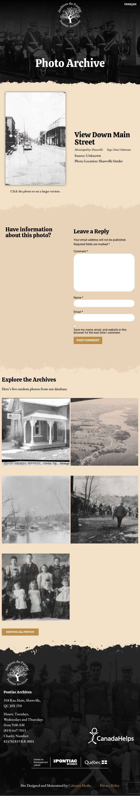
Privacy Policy (110, 785)
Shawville (97, 150)
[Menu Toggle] (70, 36)
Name (78, 297)
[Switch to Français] (130, 4)
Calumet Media (80, 785)
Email (78, 311)
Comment (81, 251)
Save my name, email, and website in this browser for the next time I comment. (100, 331)
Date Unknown (122, 150)
